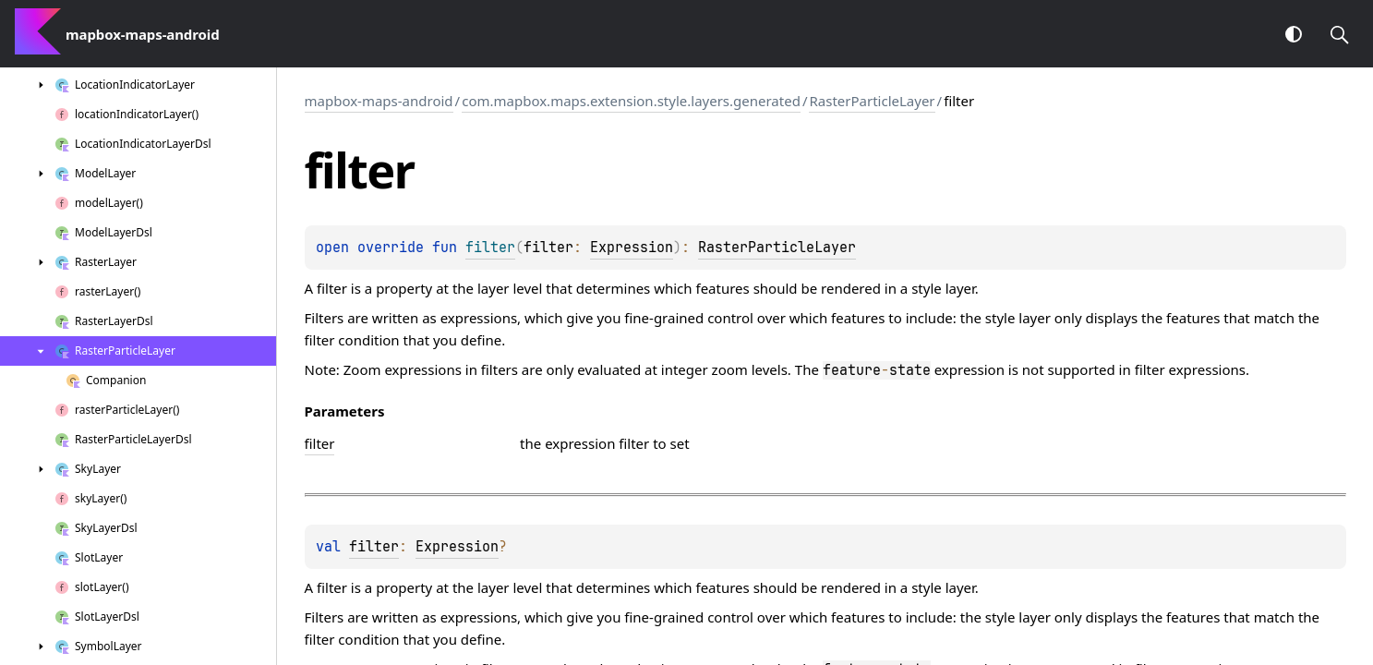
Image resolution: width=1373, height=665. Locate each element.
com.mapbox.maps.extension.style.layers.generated (631, 100)
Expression (631, 247)
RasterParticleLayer (871, 100)
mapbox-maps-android (379, 100)
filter (374, 547)
